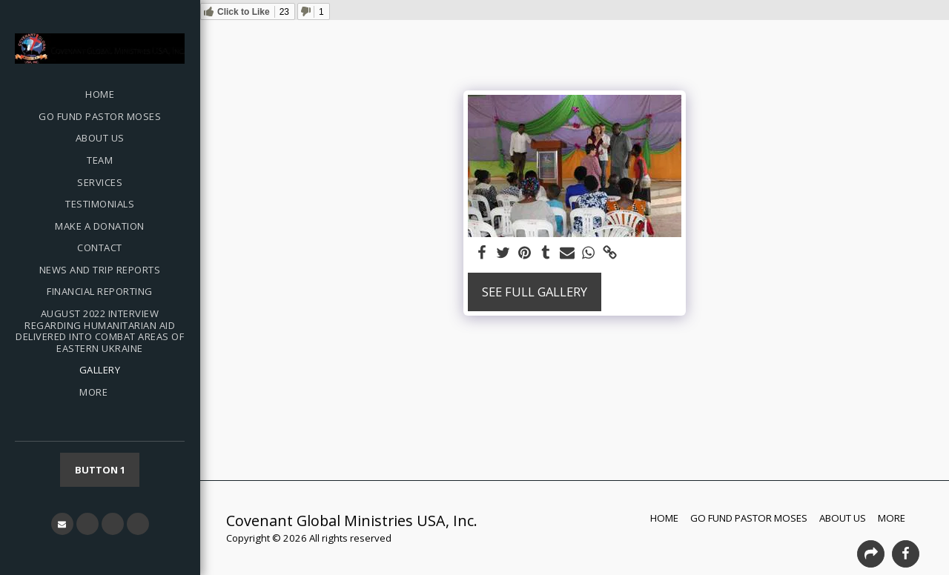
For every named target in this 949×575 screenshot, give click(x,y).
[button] (62, 524)
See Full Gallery (534, 291)
